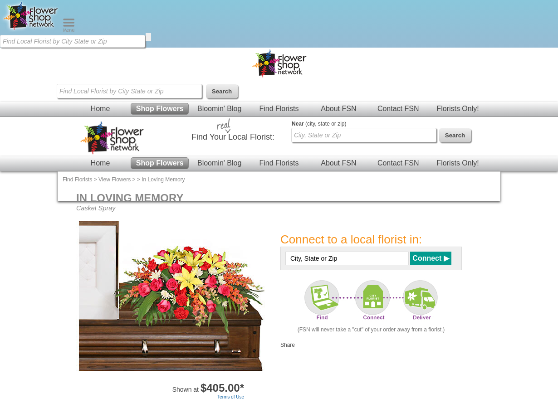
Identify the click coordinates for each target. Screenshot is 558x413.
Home (100, 108)
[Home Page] (31, 30)
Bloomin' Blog (219, 108)
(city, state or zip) (319, 124)
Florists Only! (457, 108)
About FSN (338, 108)
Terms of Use (230, 396)
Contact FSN (398, 108)
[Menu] (69, 30)
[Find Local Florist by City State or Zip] (72, 41)
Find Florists (279, 108)
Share (287, 345)
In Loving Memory (163, 179)
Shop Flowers (160, 108)
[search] (148, 37)
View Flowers (114, 179)
